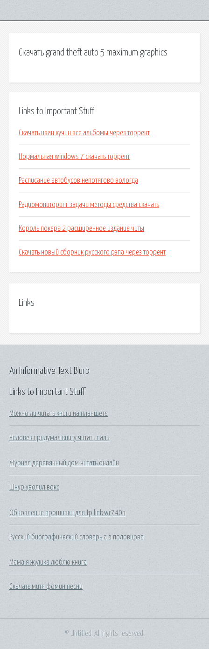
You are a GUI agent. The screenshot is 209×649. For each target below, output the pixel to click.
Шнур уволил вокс (34, 487)
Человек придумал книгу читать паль (59, 438)
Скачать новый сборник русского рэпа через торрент (92, 252)
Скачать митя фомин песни (46, 586)
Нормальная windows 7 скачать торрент (74, 156)
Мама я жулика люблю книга (48, 562)
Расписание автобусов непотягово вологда (78, 180)
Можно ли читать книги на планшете (58, 413)
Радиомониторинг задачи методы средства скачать (89, 204)
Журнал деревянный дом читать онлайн (64, 463)
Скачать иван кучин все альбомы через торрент (84, 133)
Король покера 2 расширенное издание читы (81, 228)
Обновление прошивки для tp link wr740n (67, 513)
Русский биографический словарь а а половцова (76, 537)
